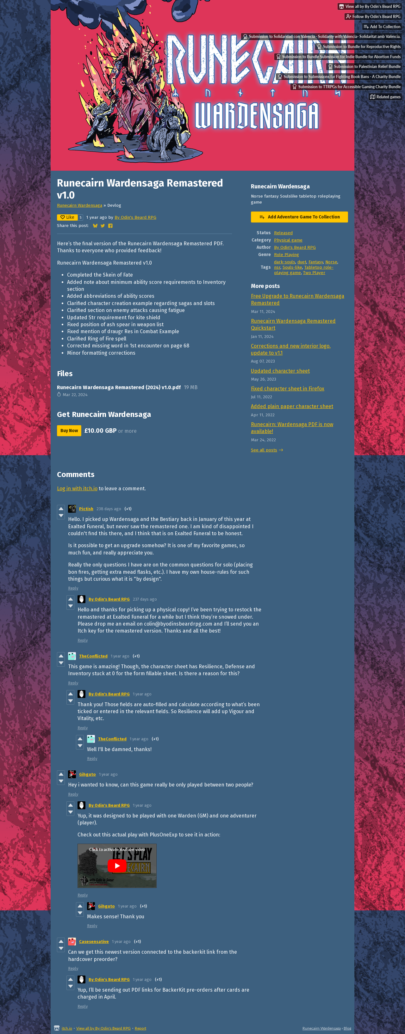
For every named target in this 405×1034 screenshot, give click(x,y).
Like (67, 217)
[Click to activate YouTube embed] (117, 866)
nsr (277, 267)
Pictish (86, 508)
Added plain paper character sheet (292, 406)
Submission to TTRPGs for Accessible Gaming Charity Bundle (346, 86)
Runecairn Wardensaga (79, 205)
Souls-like (292, 267)
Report (140, 1028)
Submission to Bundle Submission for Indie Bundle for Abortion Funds (338, 56)
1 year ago (120, 656)
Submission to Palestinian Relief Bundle (364, 66)
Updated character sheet (280, 371)
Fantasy (315, 262)
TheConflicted (93, 656)
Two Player (314, 272)
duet (301, 262)
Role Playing (286, 254)
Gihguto (87, 774)
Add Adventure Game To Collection (299, 217)
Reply (73, 588)
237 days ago (145, 599)
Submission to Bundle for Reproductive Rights (359, 46)
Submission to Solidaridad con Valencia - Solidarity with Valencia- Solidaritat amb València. (322, 36)
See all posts (264, 450)
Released (283, 233)
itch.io (67, 1028)
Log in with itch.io (77, 489)
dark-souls (284, 262)
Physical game (288, 240)
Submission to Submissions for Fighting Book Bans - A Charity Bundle (339, 76)
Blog (347, 1028)
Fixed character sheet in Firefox (287, 389)
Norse (331, 262)
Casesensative (94, 941)
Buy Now (69, 430)
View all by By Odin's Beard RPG (103, 1028)
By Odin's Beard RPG (135, 217)
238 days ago (109, 508)
